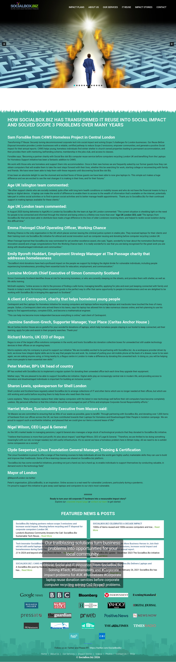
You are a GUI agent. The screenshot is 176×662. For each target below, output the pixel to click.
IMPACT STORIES (143, 7)
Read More (46, 536)
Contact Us (121, 654)
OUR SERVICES (110, 7)
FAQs (132, 654)
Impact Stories (85, 654)
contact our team (99, 501)
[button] (4, 44)
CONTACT (161, 7)
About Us (54, 654)
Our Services (69, 654)
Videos (99, 654)
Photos (109, 654)
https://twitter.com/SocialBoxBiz (105, 648)
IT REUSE (126, 7)
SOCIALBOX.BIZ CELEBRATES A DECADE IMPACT (117, 523)
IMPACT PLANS (76, 7)
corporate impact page (77, 501)
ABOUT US (93, 7)
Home (44, 654)
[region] (88, 44)
